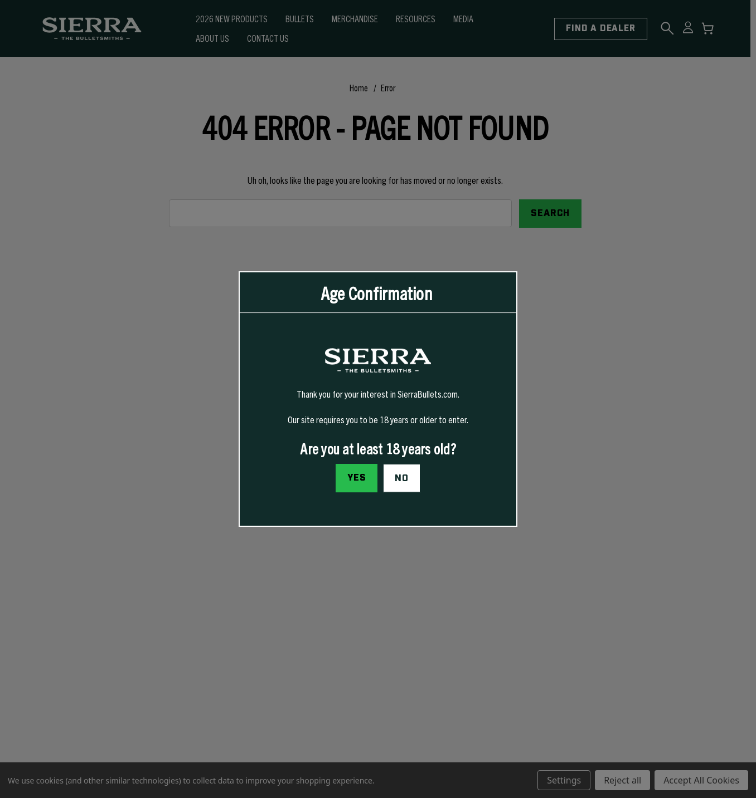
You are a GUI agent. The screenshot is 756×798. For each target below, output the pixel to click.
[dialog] (378, 399)
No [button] (402, 478)
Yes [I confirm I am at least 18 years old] (356, 478)
